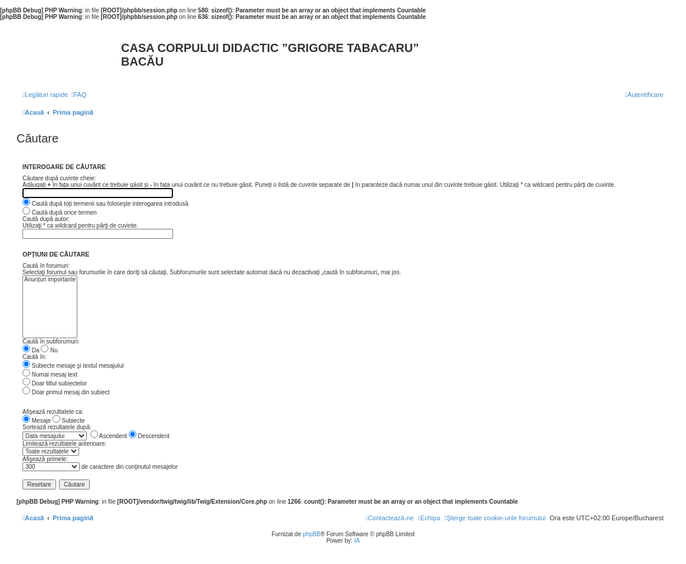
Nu (49, 350)
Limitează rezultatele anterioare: (64, 443)
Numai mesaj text (49, 374)
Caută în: (34, 357)
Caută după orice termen (59, 212)
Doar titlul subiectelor (54, 383)
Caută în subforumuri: (50, 341)
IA (357, 540)
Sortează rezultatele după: (57, 427)
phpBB (312, 534)
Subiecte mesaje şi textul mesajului (72, 365)
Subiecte (69, 420)
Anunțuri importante (50, 280)
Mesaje (36, 420)
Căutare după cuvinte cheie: (59, 178)
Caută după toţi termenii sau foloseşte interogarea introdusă (105, 203)
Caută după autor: (46, 219)
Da (31, 350)
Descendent (149, 436)
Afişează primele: (45, 459)
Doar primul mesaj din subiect (66, 392)
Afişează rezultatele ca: (52, 412)
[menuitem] (78, 94)
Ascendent (108, 436)
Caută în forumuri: (46, 265)
